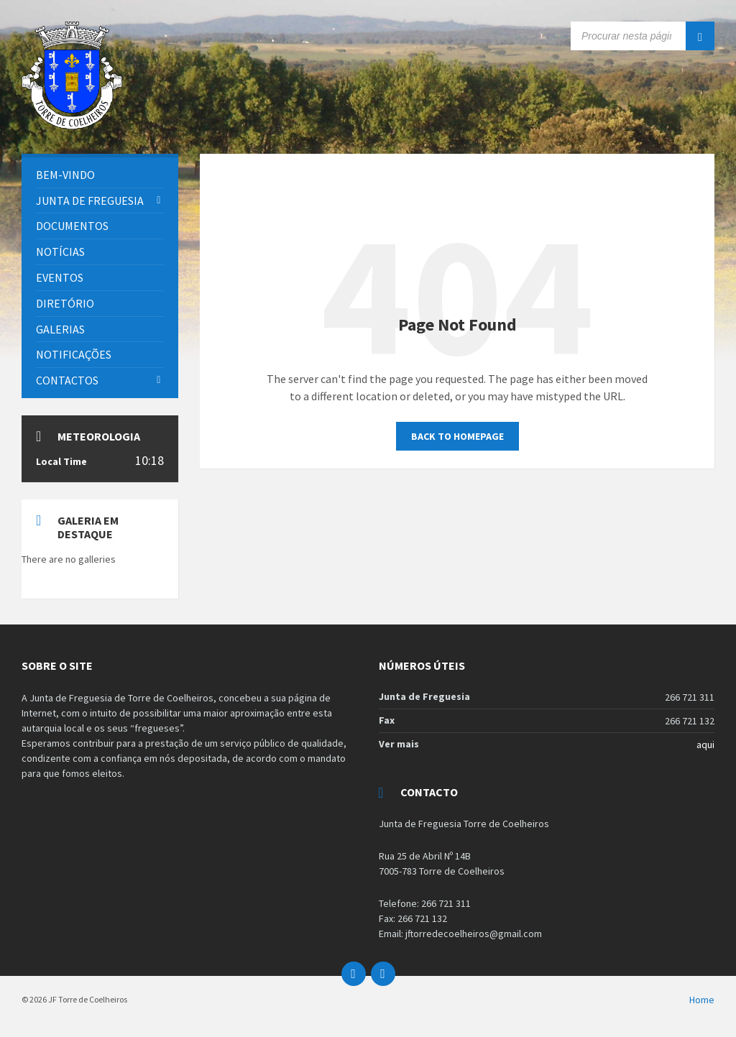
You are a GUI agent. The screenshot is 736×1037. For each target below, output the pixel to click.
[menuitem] (100, 175)
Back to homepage (457, 436)
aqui (705, 744)
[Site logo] (72, 125)
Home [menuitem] (701, 999)
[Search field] (642, 36)
